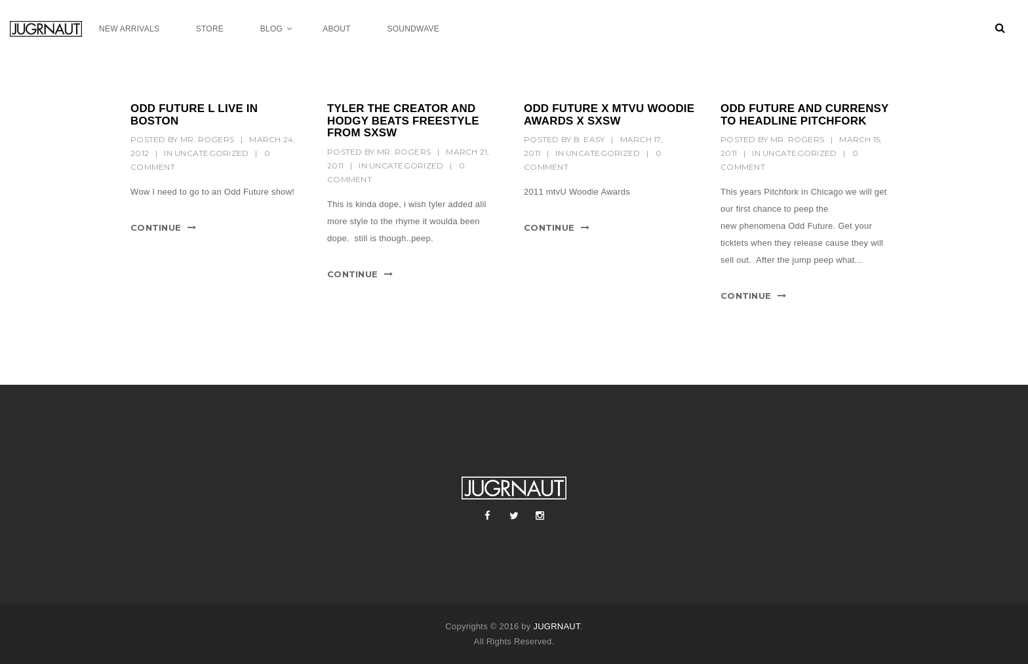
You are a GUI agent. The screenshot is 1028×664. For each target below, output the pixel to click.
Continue (155, 227)
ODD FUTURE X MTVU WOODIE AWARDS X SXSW (609, 114)
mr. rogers (207, 139)
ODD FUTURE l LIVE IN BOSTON (194, 114)
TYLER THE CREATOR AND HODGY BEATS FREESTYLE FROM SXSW (403, 120)
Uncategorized (211, 153)
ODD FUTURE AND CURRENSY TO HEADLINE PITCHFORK (804, 114)
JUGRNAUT (556, 626)
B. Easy (589, 139)
